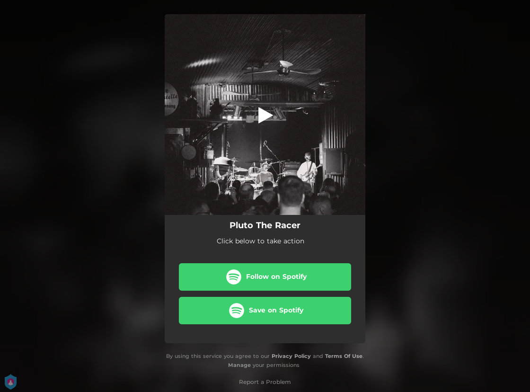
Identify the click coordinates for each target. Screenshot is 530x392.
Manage (239, 365)
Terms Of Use (343, 356)
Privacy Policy (291, 356)
